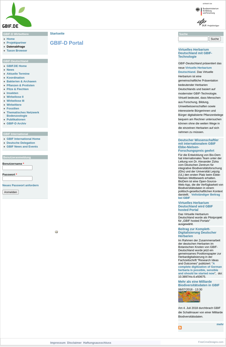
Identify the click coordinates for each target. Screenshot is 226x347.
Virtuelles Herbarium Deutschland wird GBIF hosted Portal (195, 206)
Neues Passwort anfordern (20, 185)
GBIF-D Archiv (16, 123)
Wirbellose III (15, 100)
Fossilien (13, 108)
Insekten (12, 93)
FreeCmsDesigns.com (210, 342)
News (10, 69)
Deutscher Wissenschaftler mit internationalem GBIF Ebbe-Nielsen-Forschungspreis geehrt (198, 145)
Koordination (15, 77)
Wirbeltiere (14, 104)
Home (11, 39)
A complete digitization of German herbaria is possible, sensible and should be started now (200, 268)
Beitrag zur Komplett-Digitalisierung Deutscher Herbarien (197, 232)
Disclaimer (74, 342)
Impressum (57, 342)
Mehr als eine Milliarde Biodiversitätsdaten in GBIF (198, 283)
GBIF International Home (23, 138)
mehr (220, 324)
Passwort (9, 174)
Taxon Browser (17, 50)
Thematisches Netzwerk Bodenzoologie (23, 114)
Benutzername (13, 163)
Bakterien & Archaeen (21, 81)
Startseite (57, 33)
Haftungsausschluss (97, 342)
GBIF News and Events (22, 146)
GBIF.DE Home (17, 66)
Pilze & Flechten (18, 89)
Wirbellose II (15, 96)
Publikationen (16, 119)
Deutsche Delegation (21, 142)
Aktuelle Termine (18, 73)
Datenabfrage (16, 46)
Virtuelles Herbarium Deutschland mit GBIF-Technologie (195, 53)
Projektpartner (16, 42)
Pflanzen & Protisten (20, 85)
